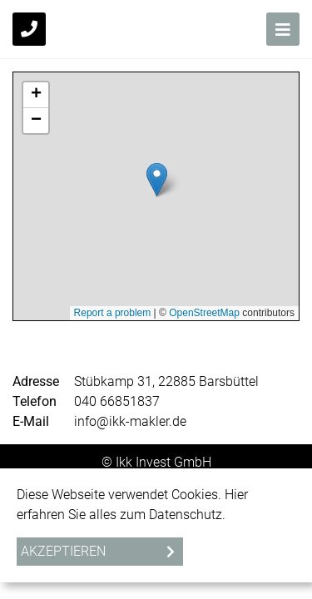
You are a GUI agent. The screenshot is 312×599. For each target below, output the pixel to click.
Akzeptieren (63, 551)
